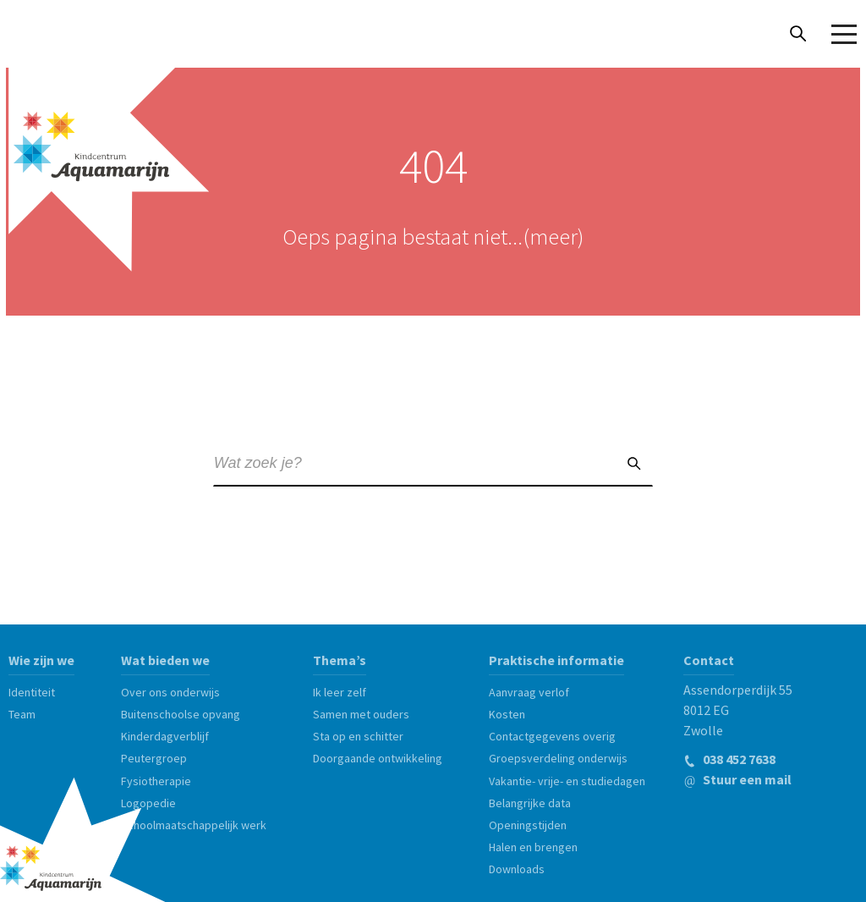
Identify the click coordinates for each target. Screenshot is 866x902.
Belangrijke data (530, 801)
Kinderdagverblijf (165, 734)
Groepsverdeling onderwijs (558, 756)
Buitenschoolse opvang (180, 712)
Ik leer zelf (339, 690)
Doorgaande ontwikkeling (377, 756)
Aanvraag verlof (529, 690)
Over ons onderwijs (170, 690)
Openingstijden (528, 823)
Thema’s (339, 658)
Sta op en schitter (358, 734)
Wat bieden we (165, 658)
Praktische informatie (556, 658)
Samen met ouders (361, 712)
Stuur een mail (737, 777)
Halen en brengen (533, 845)
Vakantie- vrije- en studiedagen (567, 779)
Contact (708, 658)
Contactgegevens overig (552, 734)
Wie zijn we (41, 658)
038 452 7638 (729, 757)
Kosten (507, 712)
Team (22, 712)
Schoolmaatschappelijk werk (193, 823)
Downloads (517, 867)
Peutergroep (154, 756)
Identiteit (31, 690)
